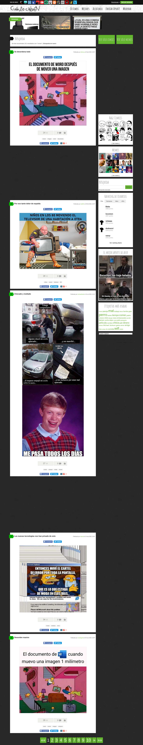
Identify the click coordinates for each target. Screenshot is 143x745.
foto (100, 329)
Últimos (74, 8)
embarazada (121, 318)
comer (122, 315)
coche (45, 469)
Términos (109, 340)
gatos (118, 325)
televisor (56, 282)
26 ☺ (45, 720)
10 (88, 740)
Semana (109, 201)
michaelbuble (81, 294)
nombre (110, 323)
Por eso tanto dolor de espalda (27, 204)
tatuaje (110, 318)
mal (111, 311)
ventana (53, 625)
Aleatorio (98, 8)
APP (131, 340)
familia (125, 311)
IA (106, 329)
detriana (83, 52)
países (101, 325)
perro (103, 315)
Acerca (104, 340)
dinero (126, 323)
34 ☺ (45, 619)
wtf (116, 328)
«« (43, 740)
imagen (49, 139)
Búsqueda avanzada (104, 190)
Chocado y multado (22, 294)
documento (60, 139)
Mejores (85, 8)
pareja (105, 311)
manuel (82, 536)
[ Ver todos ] (115, 143)
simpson (60, 726)
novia (115, 320)
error (58, 625)
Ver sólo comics (107, 39)
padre (128, 315)
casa (114, 318)
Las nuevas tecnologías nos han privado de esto (35, 536)
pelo (118, 320)
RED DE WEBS (14, 2)
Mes (116, 201)
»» (100, 740)
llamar (101, 320)
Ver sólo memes (125, 39)
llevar (121, 311)
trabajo (116, 311)
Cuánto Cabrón (104, 333)
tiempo (115, 315)
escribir (128, 318)
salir (121, 323)
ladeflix (82, 204)
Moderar (127, 8)
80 (60, 282)
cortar (104, 329)
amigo (127, 325)
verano (101, 318)
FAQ (127, 340)
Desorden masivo (21, 637)
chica (116, 322)
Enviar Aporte (113, 8)
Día (102, 201)
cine (106, 318)
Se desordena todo (22, 52)
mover (44, 139)
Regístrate (115, 2)
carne (100, 311)
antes (110, 315)
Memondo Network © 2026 (124, 342)
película (103, 323)
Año (122, 201)
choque (50, 469)
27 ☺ (45, 463)
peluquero (124, 320)
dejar (111, 320)
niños (45, 282)
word (54, 139)
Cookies (122, 340)
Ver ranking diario (116, 243)
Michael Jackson (109, 325)
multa (55, 469)
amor (122, 325)
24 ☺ (45, 133)
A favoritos (64, 133)
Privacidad (116, 340)
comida (111, 329)
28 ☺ (45, 276)
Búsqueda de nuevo (49, 43)
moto (121, 329)
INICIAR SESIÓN (126, 2)
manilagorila (81, 637)
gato (130, 311)
